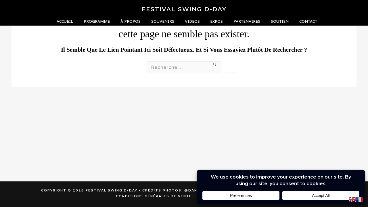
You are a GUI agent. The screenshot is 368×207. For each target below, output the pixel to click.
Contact (298, 21)
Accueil (75, 21)
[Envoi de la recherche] (215, 65)
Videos (192, 21)
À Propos (136, 21)
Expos (214, 21)
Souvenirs (165, 21)
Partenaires (242, 21)
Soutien (272, 21)
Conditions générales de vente (154, 196)
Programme (104, 21)
